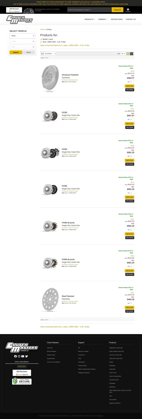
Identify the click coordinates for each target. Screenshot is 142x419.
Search (15, 52)
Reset (29, 52)
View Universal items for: (64, 45)
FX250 (64, 149)
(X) (41, 39)
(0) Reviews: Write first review (70, 80)
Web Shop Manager (97, 416)
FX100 (64, 112)
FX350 (64, 186)
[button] (95, 9)
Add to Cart (129, 86)
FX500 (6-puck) (68, 259)
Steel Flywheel (68, 296)
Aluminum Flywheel (70, 75)
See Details (129, 89)
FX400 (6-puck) (68, 223)
